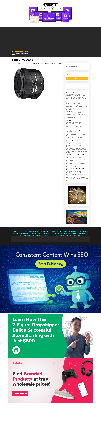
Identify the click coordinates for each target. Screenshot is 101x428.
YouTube (68, 120)
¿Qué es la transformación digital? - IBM (76, 102)
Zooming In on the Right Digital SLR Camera (77, 130)
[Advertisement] (50, 40)
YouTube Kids (69, 111)
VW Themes (37, 239)
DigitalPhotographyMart (20, 51)
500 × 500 (29, 63)
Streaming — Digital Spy (72, 92)
